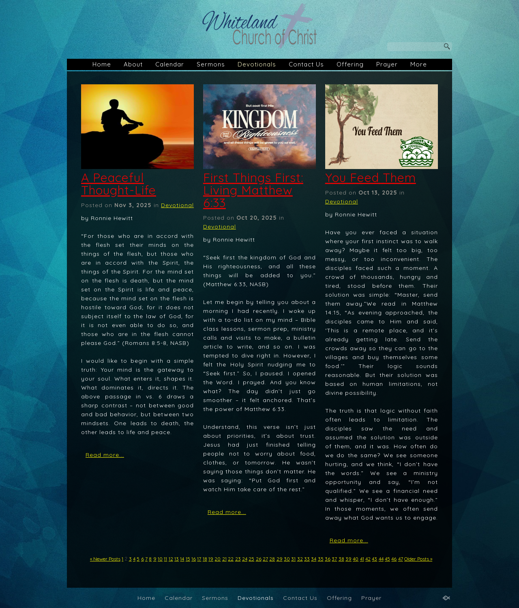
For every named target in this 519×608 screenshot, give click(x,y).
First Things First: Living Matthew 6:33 (253, 190)
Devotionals (257, 64)
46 (394, 559)
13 (176, 559)
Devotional (177, 205)
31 (293, 559)
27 (265, 559)
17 (199, 559)
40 (355, 559)
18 (205, 559)
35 (321, 559)
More (418, 64)
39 (348, 559)
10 (160, 559)
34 (313, 559)
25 (251, 559)
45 (387, 559)
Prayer (387, 64)
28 (272, 559)
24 (244, 559)
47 (400, 559)
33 (307, 559)
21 (224, 559)
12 (171, 559)
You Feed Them (370, 177)
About (133, 64)
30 (287, 559)
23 (238, 559)
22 (231, 559)
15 (188, 559)
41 (362, 559)
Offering (350, 64)
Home (101, 64)
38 (341, 559)
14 (182, 559)
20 (217, 559)
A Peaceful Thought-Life (118, 184)
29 (280, 559)
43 (374, 559)
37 (334, 559)
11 (165, 559)
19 (210, 559)
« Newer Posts (105, 559)
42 (368, 559)
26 (259, 559)
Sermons (211, 64)
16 (193, 559)
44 (381, 559)
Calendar (169, 64)
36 (327, 559)
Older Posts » (418, 559)
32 (300, 559)
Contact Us (306, 64)
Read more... (105, 454)
